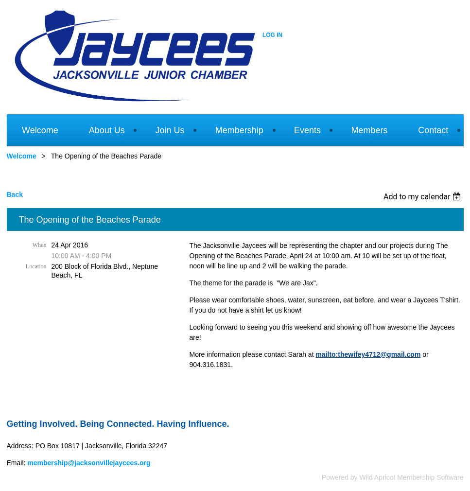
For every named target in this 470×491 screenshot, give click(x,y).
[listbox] (423, 197)
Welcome (21, 156)
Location (36, 266)
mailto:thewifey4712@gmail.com (367, 354)
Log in (272, 35)
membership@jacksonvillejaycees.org (88, 463)
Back (15, 194)
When (40, 245)
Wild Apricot (378, 477)
